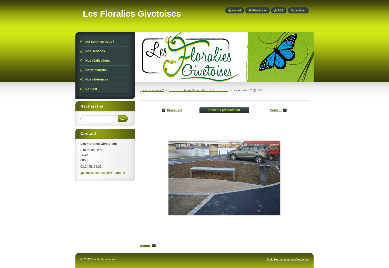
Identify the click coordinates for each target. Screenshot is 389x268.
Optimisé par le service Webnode (288, 259)
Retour (145, 246)
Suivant (276, 110)
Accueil (236, 10)
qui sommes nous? (152, 90)
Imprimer (300, 10)
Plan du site (259, 10)
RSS (280, 10)
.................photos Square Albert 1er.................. (198, 90)
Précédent (174, 110)
